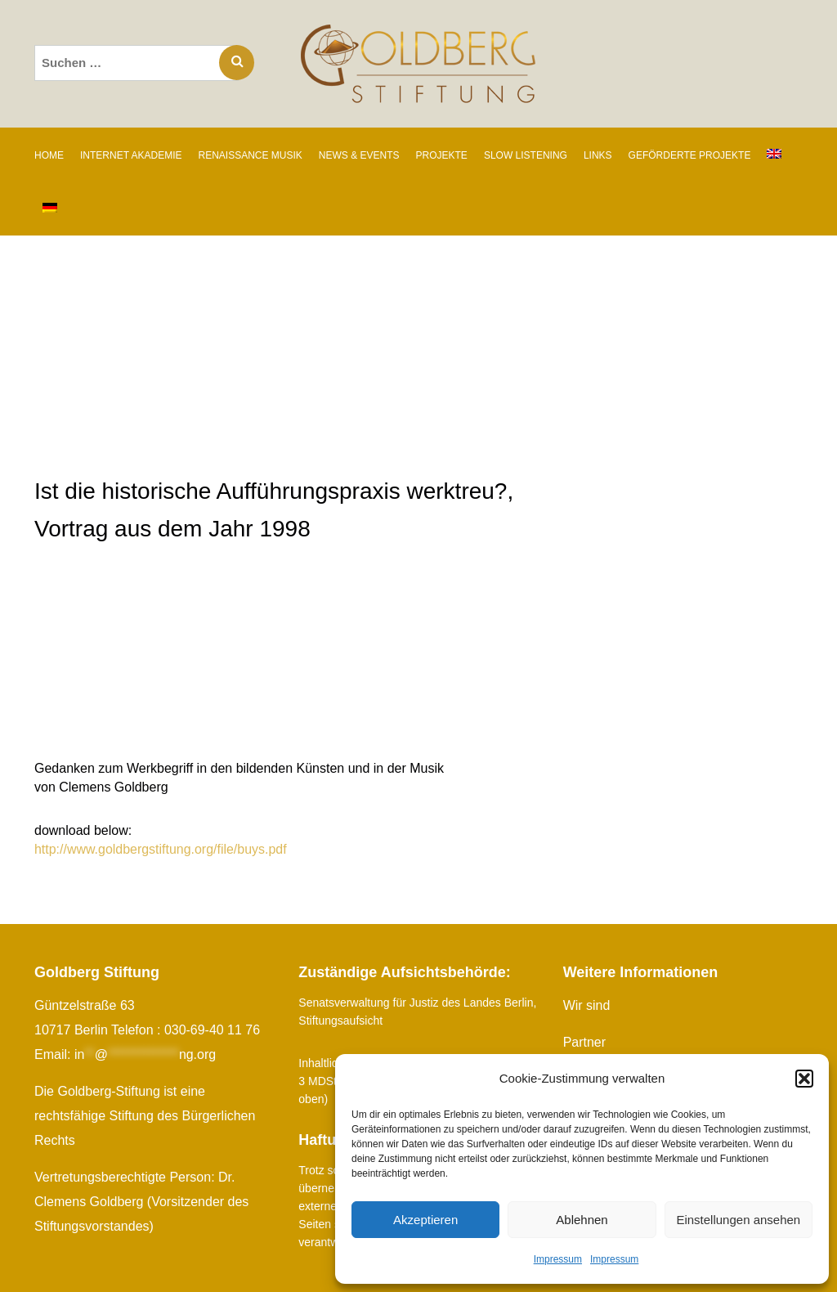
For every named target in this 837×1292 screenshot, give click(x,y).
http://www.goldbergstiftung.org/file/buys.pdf (161, 849)
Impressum (558, 1259)
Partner (584, 1042)
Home (49, 155)
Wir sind (587, 1005)
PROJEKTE (442, 155)
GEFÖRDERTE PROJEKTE (690, 155)
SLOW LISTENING (525, 155)
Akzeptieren (425, 1220)
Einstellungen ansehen (738, 1220)
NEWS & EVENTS (359, 155)
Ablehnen (581, 1220)
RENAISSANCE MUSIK (250, 155)
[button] (804, 1078)
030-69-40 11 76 (212, 1030)
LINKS (598, 155)
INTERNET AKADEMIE (130, 155)
